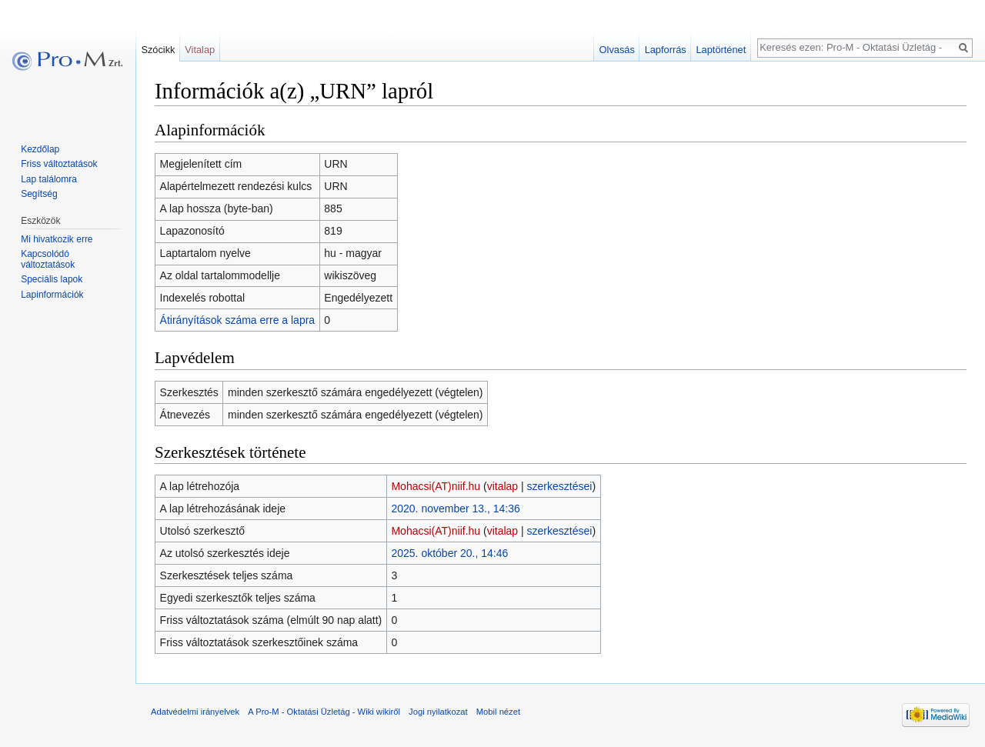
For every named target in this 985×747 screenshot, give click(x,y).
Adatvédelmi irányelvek (195, 711)
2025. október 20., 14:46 (449, 553)
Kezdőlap (40, 149)
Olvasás (617, 49)
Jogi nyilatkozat (438, 711)
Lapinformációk (52, 294)
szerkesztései (560, 486)
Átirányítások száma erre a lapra (238, 320)
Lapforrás (665, 49)
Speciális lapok (51, 279)
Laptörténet (721, 49)
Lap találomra (49, 179)
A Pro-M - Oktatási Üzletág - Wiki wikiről (324, 711)
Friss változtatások (59, 163)
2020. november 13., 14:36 (455, 508)
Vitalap (200, 49)
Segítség (39, 193)
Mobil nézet (498, 711)
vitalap (502, 486)
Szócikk (158, 49)
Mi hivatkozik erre (56, 239)
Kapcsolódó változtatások (48, 259)
